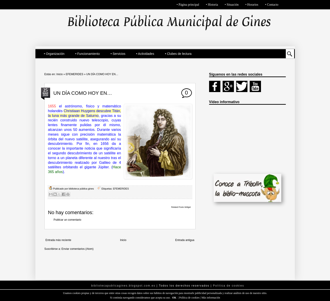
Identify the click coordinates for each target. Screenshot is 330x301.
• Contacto (271, 4)
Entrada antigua (184, 240)
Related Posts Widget (181, 207)
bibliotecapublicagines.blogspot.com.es (123, 285)
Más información (210, 297)
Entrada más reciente (58, 240)
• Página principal (188, 4)
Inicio (59, 74)
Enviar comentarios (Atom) (78, 248)
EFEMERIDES (74, 74)
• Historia (212, 4)
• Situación (231, 4)
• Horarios (251, 4)
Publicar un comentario (67, 219)
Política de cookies (189, 297)
